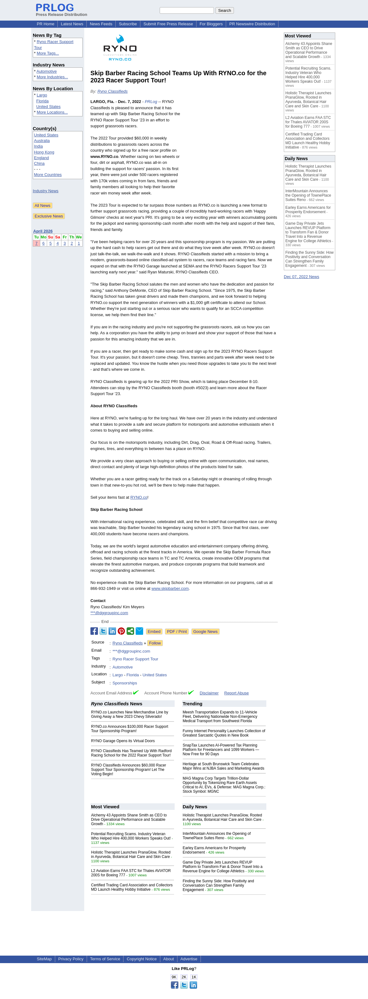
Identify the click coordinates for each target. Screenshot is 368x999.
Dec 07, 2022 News (301, 276)
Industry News (45, 191)
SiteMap (44, 959)
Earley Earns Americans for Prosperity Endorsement (308, 209)
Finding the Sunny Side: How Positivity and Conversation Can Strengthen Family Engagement (218, 885)
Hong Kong (44, 152)
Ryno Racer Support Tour (135, 659)
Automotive (46, 71)
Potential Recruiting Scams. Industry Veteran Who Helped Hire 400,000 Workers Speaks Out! (131, 836)
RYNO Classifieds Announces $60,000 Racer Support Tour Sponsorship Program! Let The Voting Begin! (128, 769)
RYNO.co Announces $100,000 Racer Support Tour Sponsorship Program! (129, 728)
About (168, 959)
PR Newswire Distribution (252, 24)
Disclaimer (209, 693)
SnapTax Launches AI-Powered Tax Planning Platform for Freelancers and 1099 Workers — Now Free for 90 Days (221, 749)
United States (48, 106)
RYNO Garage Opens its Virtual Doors (123, 741)
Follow (155, 643)
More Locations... (52, 112)
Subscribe (128, 24)
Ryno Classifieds (112, 91)
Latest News (72, 24)
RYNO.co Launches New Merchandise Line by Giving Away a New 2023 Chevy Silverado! (129, 714)
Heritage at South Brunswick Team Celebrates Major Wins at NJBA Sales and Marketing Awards (223, 766)
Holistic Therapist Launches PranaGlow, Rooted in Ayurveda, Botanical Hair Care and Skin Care (131, 854)
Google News (205, 631)
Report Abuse (236, 693)
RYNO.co (139, 497)
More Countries (48, 174)
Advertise (189, 959)
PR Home (45, 24)
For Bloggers (211, 24)
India (38, 146)
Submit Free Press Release (168, 24)
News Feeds (101, 24)
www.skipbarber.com (170, 588)
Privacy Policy (71, 959)
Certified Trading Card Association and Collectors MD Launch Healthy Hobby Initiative (131, 887)
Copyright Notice (142, 959)
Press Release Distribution (61, 12)
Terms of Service (105, 959)
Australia (42, 140)
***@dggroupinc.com (109, 612)
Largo (42, 95)
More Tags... (48, 53)
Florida (42, 101)
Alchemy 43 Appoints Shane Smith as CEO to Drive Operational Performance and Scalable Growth (129, 819)
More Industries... (52, 77)
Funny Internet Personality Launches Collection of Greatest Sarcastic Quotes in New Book (224, 733)
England (41, 157)
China (39, 163)
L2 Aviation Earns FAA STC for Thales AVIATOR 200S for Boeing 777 (308, 122)
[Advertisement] (231, 144)
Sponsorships (125, 683)
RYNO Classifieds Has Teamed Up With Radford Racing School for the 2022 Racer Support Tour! (131, 753)
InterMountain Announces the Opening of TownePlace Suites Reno (217, 835)
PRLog (151, 101)
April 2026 (43, 231)
